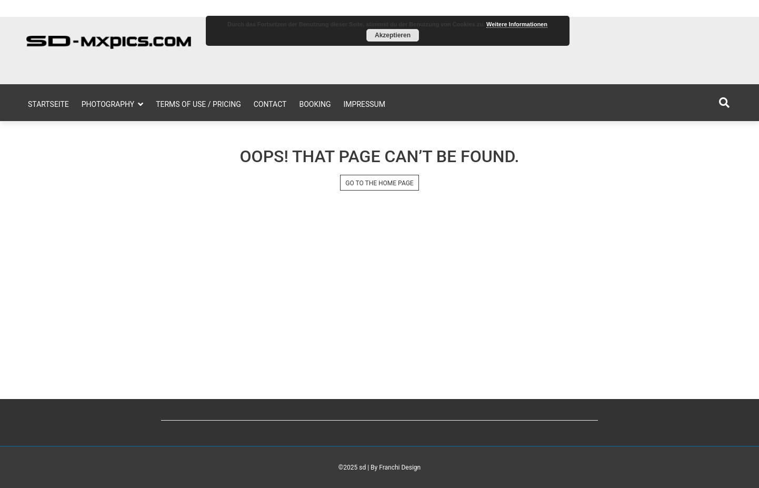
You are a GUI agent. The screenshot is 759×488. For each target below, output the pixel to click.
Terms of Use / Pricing (198, 104)
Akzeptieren (393, 35)
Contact (270, 104)
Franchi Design (400, 467)
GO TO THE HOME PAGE (379, 183)
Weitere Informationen (516, 24)
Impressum (364, 104)
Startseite (48, 104)
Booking (315, 104)
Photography (108, 104)
